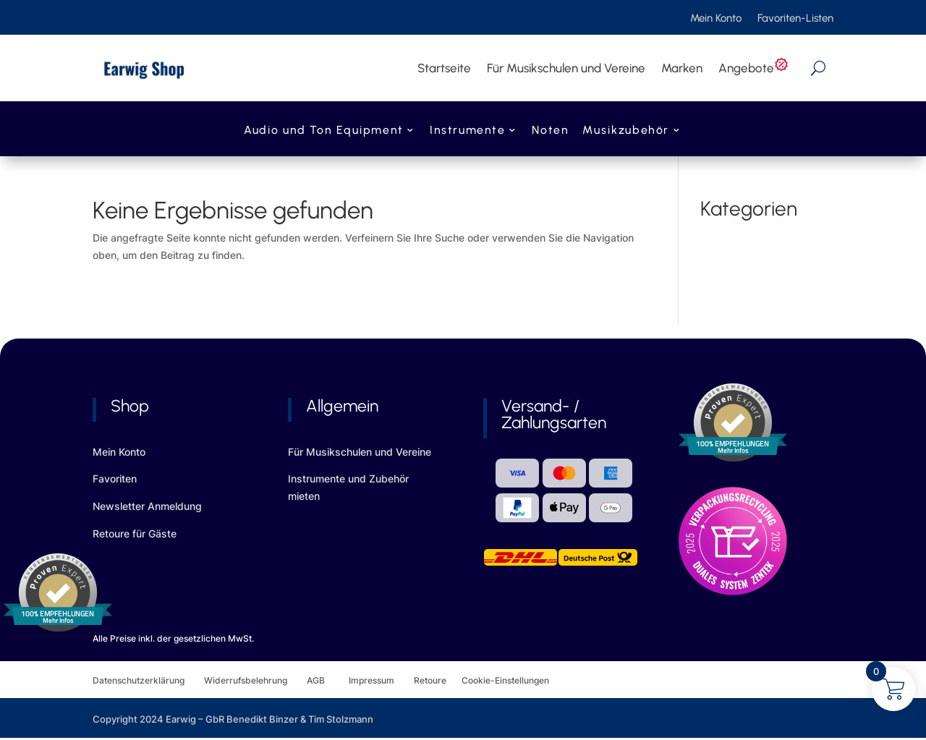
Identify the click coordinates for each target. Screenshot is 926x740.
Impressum (371, 680)
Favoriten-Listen (795, 19)
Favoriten (115, 478)
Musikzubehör (625, 131)
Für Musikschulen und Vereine (566, 68)
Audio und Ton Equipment (323, 131)
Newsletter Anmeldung (147, 506)
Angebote (753, 68)
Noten (550, 131)
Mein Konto (716, 19)
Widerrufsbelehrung (255, 680)
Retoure (438, 680)
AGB (328, 680)
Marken (681, 68)
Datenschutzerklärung (148, 680)
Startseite (444, 68)
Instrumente (467, 131)
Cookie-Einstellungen (505, 680)
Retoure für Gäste (135, 533)
